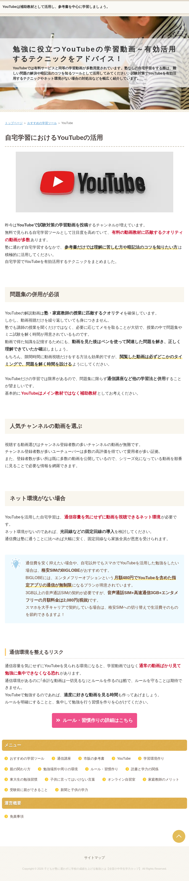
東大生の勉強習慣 (23, 779)
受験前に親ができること (29, 790)
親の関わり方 (20, 769)
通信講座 (64, 758)
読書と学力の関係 (144, 769)
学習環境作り (153, 758)
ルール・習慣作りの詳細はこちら (98, 720)
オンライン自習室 (121, 779)
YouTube (124, 758)
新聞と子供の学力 (74, 790)
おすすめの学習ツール (42, 123)
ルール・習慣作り (104, 769)
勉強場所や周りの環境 (60, 769)
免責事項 (17, 816)
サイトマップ (94, 858)
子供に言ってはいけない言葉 (72, 779)
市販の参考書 (94, 758)
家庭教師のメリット (163, 779)
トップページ (14, 123)
